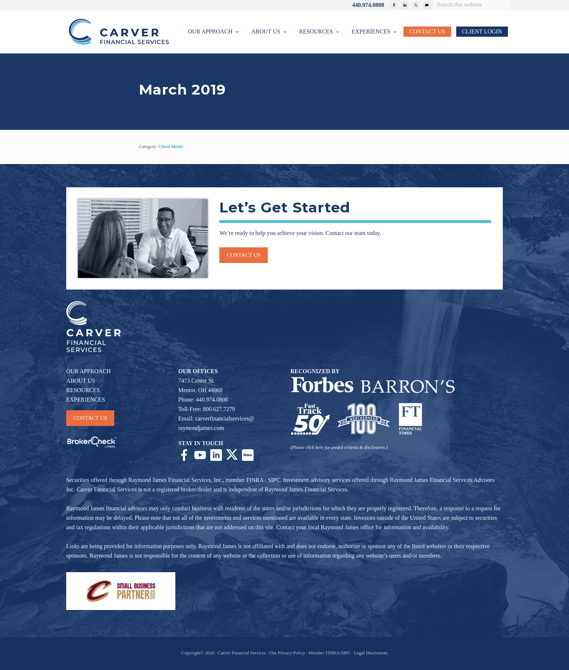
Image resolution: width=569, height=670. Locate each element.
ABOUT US (80, 381)
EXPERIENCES (85, 399)
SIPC (274, 480)
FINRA (254, 480)
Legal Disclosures (370, 652)
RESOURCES (83, 390)
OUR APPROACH (88, 371)
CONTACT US (90, 418)
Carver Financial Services (242, 652)
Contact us (243, 255)
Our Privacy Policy (287, 652)
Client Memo (171, 146)
